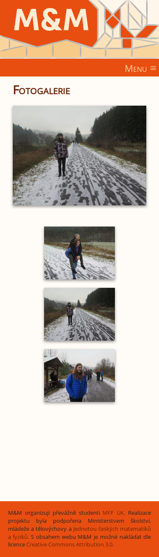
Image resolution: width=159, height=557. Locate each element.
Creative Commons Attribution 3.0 (69, 544)
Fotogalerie (41, 90)
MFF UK (113, 512)
